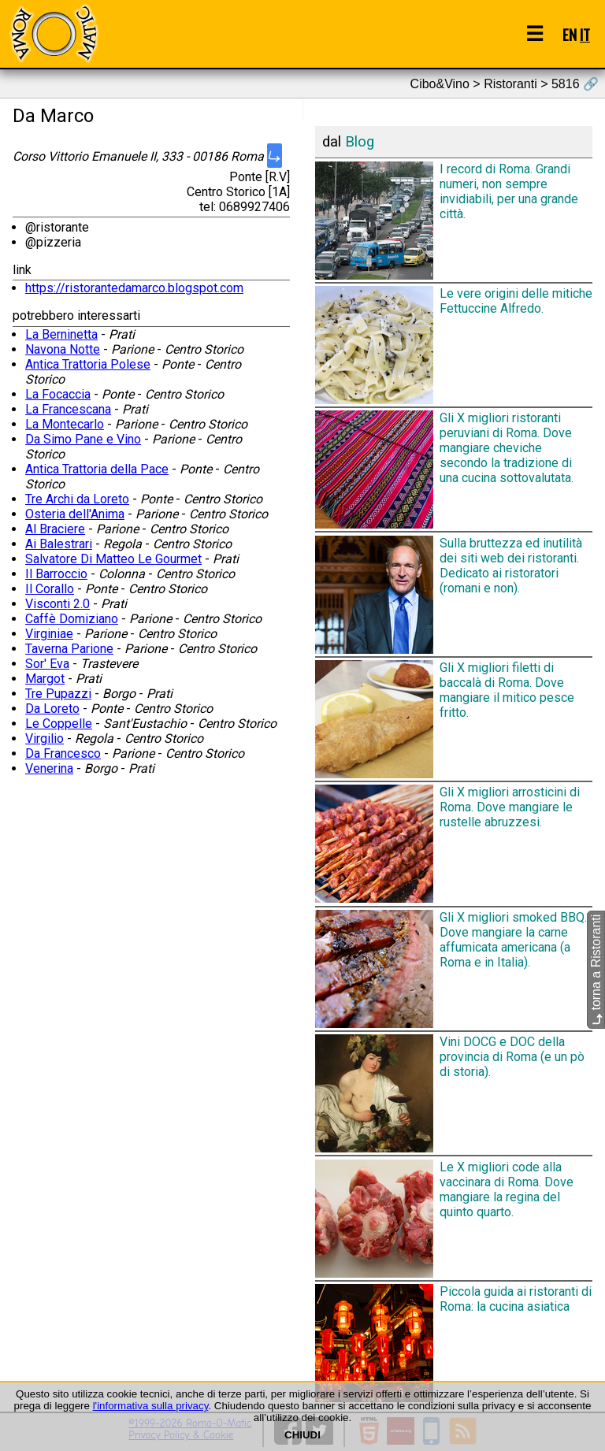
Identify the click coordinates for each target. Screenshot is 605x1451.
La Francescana (68, 409)
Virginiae (49, 633)
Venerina (49, 768)
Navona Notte (62, 349)
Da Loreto (52, 708)
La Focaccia (58, 394)
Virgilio (44, 738)
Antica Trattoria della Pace (97, 469)
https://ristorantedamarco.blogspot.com (134, 287)
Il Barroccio (56, 573)
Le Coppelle (58, 723)
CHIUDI (302, 1435)
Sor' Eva (47, 663)
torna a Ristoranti (596, 970)
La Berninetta (61, 334)
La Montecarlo (64, 424)
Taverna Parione (69, 648)
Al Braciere (55, 528)
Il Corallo (49, 588)
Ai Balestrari (58, 543)
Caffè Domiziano (71, 618)
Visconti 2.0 (57, 603)
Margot (45, 678)
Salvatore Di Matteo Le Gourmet (113, 558)
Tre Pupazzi (58, 693)
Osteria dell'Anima (74, 514)
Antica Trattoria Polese (87, 364)
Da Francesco (63, 753)
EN (569, 34)
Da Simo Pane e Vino (83, 439)
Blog (359, 141)
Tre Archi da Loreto (77, 499)
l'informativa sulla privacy (151, 1406)
